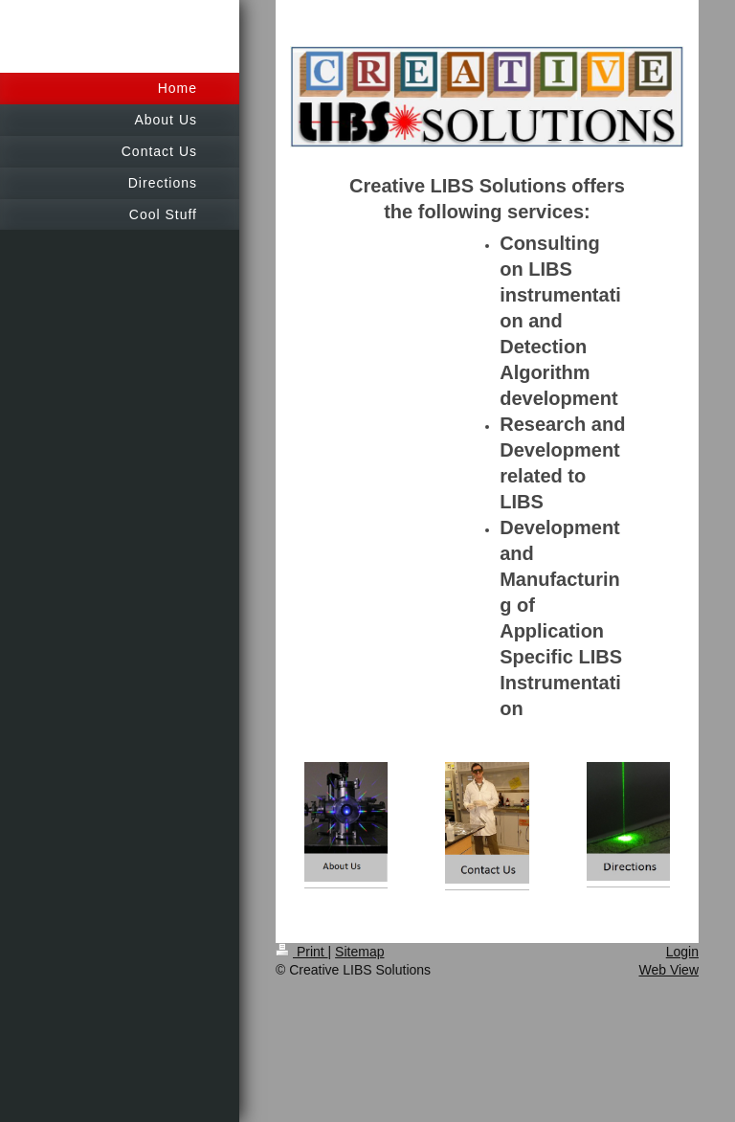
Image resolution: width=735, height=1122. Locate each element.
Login (682, 951)
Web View (668, 969)
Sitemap (359, 951)
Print (302, 951)
